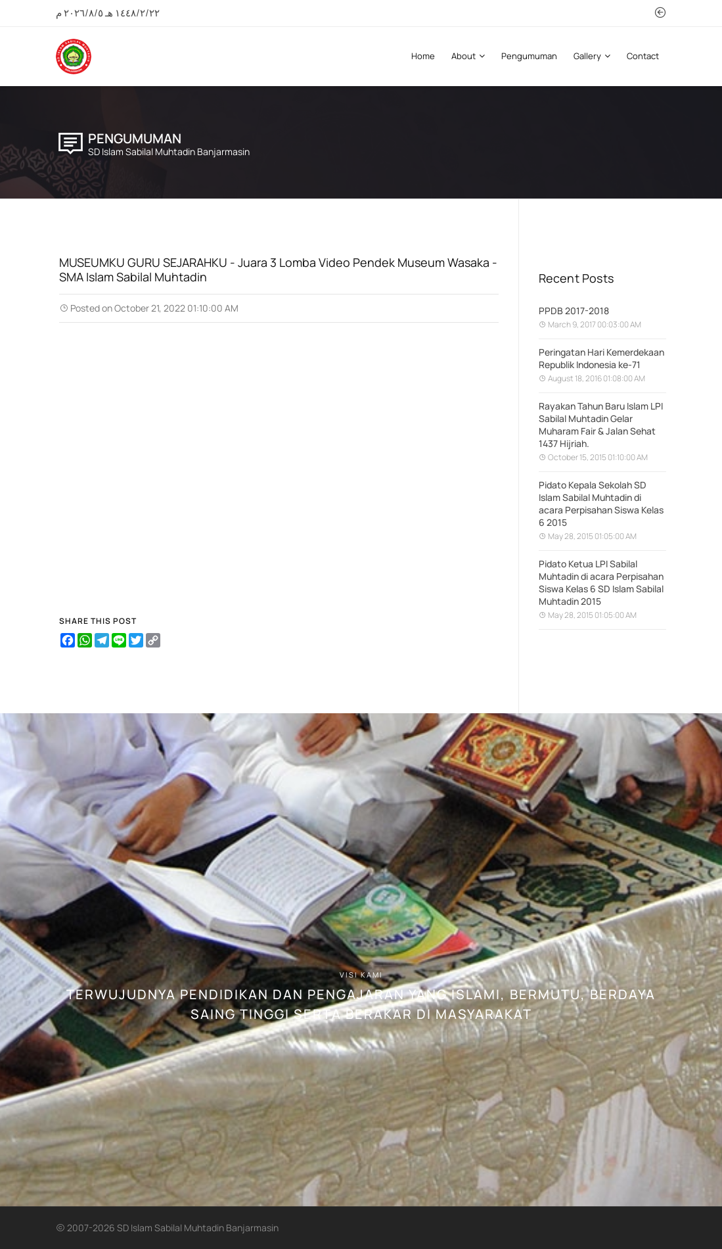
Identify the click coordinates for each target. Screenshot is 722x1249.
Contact (643, 56)
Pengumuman (529, 56)
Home (423, 56)
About (468, 56)
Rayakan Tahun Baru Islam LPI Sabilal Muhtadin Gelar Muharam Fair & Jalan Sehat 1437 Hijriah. (601, 425)
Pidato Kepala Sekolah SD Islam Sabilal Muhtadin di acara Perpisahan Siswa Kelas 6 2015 (601, 504)
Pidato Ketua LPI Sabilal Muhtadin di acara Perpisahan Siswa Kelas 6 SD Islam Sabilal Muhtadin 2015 (601, 582)
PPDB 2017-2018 (574, 310)
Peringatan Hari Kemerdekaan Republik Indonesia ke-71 (601, 358)
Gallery (592, 56)
